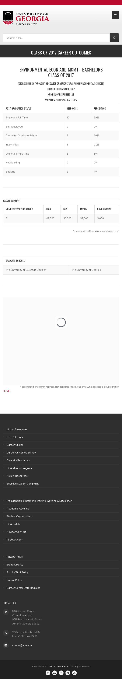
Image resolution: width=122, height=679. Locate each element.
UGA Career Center (59, 666)
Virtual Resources (17, 429)
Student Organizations (20, 516)
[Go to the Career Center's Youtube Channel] (74, 672)
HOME (6, 390)
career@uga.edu (22, 645)
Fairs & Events (15, 437)
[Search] (56, 37)
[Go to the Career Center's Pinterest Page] (67, 672)
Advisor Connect (16, 531)
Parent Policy (14, 580)
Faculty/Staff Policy (18, 572)
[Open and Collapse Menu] (115, 15)
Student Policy (15, 564)
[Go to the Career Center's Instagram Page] (48, 672)
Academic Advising (18, 508)
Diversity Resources (18, 460)
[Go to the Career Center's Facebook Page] (61, 672)
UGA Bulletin (14, 524)
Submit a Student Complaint (23, 483)
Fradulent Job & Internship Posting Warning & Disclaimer (39, 500)
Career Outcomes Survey (21, 452)
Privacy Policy (15, 556)
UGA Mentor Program (19, 468)
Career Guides (15, 444)
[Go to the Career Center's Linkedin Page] (54, 672)
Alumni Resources (17, 475)
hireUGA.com (14, 539)
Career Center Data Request (23, 587)
